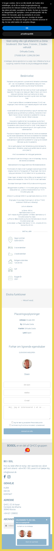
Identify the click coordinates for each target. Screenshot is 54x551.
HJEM (6, 488)
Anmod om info (27, 431)
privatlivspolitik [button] (27, 34)
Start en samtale (32, 542)
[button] (51, 4)
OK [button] (27, 28)
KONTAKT (8, 494)
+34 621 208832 (11, 513)
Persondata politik (37, 423)
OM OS (7, 491)
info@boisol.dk (10, 472)
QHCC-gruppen (38, 445)
